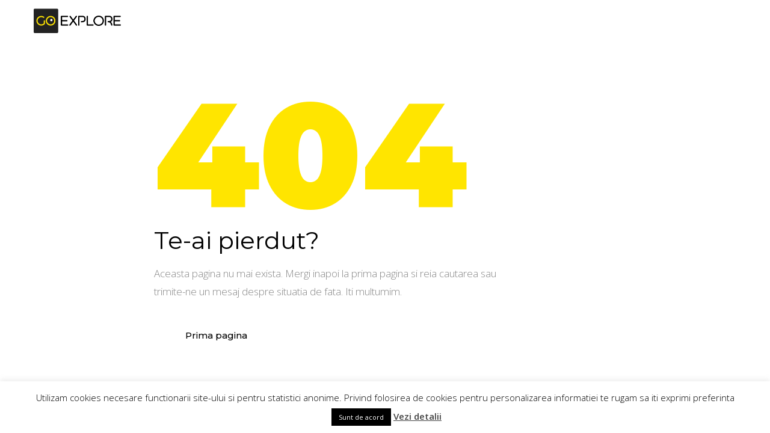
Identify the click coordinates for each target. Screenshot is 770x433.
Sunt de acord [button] (361, 417)
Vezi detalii (417, 416)
